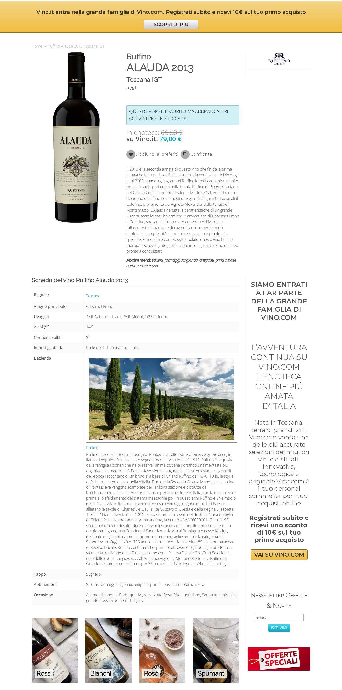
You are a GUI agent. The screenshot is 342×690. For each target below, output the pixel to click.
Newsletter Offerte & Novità (279, 600)
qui (186, 118)
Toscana (93, 296)
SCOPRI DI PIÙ (171, 24)
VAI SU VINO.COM (279, 554)
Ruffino (92, 447)
